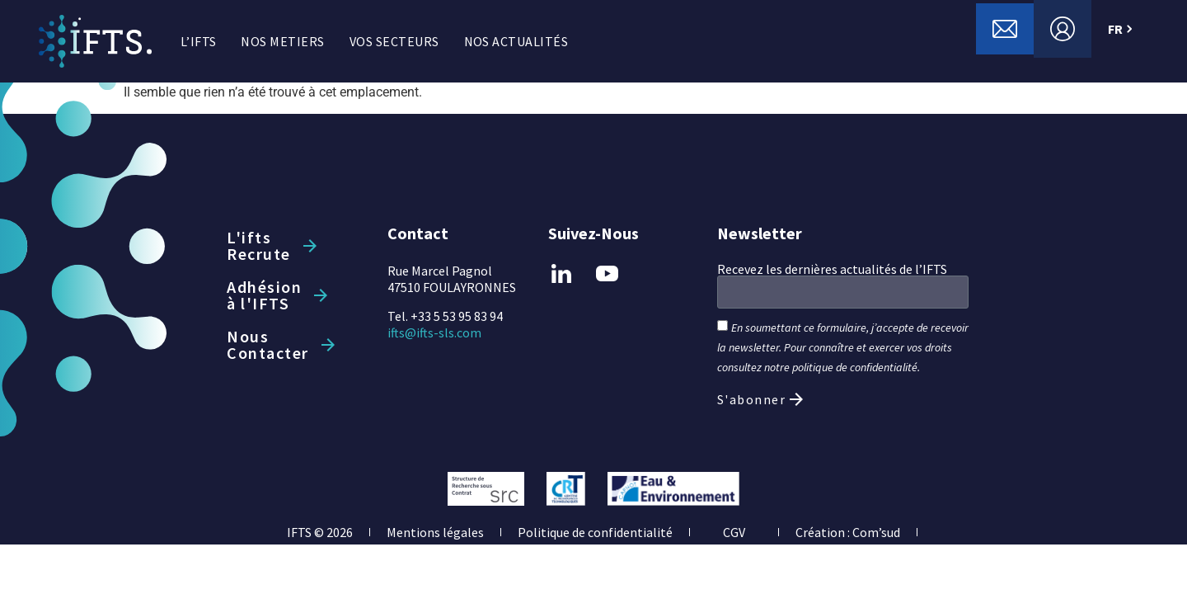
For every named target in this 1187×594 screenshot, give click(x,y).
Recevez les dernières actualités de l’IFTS (832, 269)
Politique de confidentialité (595, 532)
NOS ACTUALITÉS (516, 41)
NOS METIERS (282, 41)
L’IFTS (199, 41)
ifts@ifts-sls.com (434, 332)
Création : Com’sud (847, 532)
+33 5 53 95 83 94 (457, 316)
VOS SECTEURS (394, 41)
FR (1122, 29)
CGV (734, 532)
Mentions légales (435, 532)
